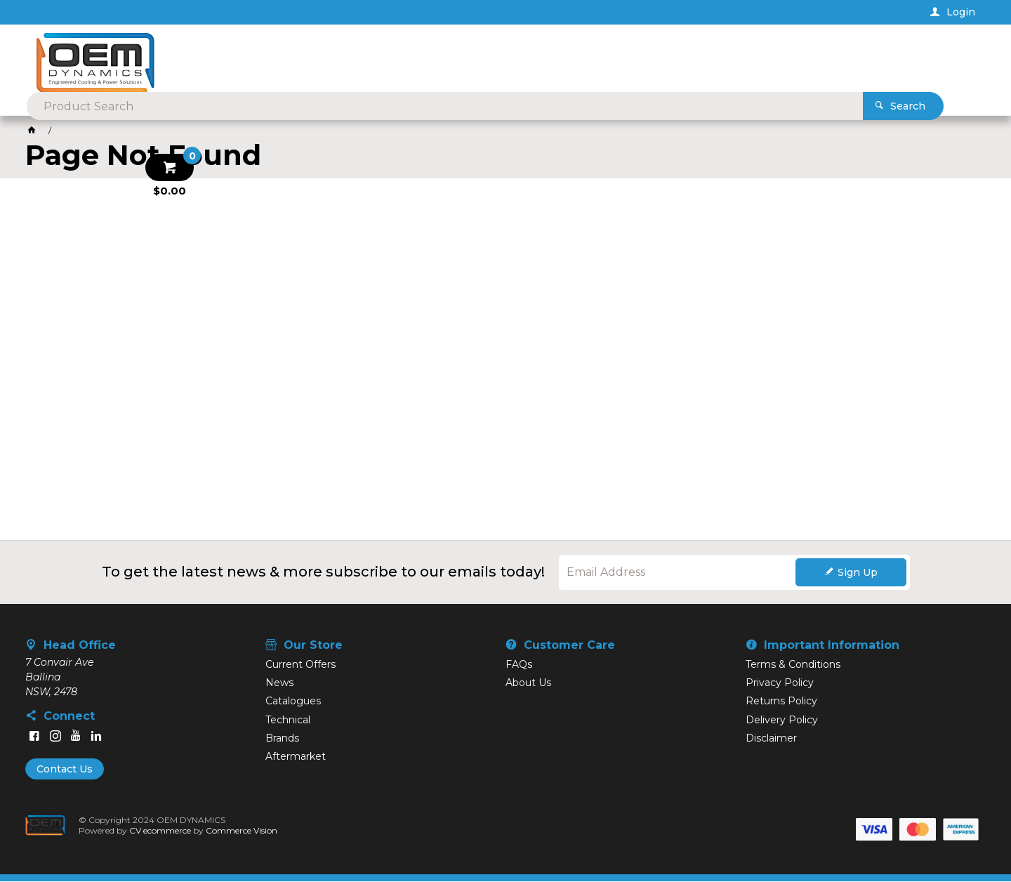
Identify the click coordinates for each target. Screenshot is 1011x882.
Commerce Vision (242, 831)
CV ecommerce (161, 831)
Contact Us (65, 769)
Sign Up (858, 573)
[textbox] (482, 56)
